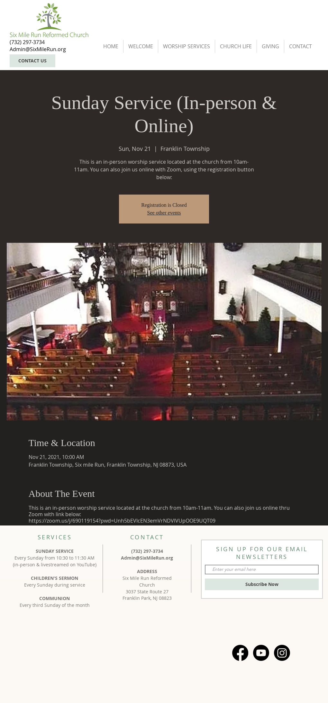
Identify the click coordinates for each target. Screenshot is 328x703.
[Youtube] (261, 653)
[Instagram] (282, 653)
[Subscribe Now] (262, 584)
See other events (164, 212)
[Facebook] (240, 653)
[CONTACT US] (32, 60)
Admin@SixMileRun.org (147, 558)
